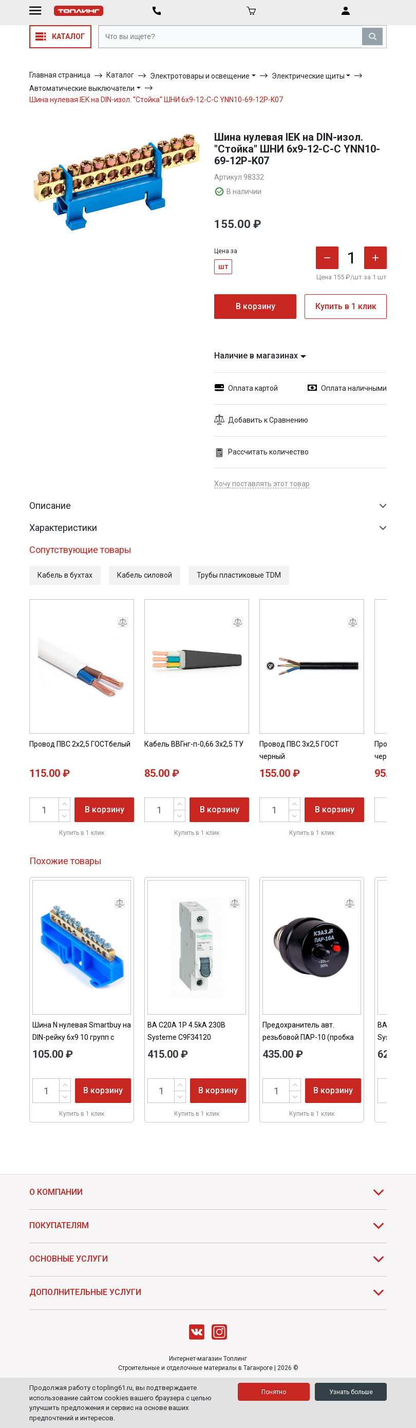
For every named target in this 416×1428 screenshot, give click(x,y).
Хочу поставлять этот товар (262, 484)
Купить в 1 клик (345, 306)
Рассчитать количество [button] (261, 452)
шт (223, 266)
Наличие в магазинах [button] (260, 355)
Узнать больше (351, 1392)
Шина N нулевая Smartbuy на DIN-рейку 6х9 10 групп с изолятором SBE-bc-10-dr (81, 1037)
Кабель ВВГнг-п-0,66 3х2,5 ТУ (193, 744)
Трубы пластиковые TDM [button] (239, 575)
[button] (300, 420)
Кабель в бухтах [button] (64, 575)
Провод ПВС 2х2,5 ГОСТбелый (79, 744)
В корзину (255, 306)
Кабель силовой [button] (144, 575)
